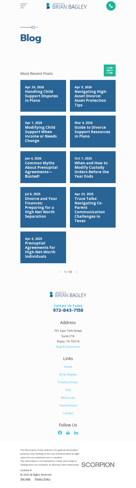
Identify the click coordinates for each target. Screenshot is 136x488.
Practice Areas (68, 382)
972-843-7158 (68, 310)
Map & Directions (68, 347)
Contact (68, 413)
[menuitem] (25, 479)
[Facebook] (60, 433)
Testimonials (68, 405)
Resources (68, 397)
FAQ (68, 390)
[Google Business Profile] (68, 433)
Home (68, 367)
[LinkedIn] (76, 433)
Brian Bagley (68, 374)
